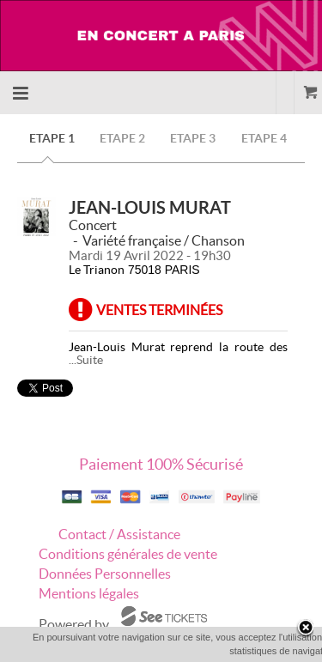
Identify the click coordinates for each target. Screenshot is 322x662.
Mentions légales (89, 593)
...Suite (86, 360)
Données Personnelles (105, 573)
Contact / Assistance (119, 534)
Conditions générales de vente (128, 554)
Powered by (74, 624)
